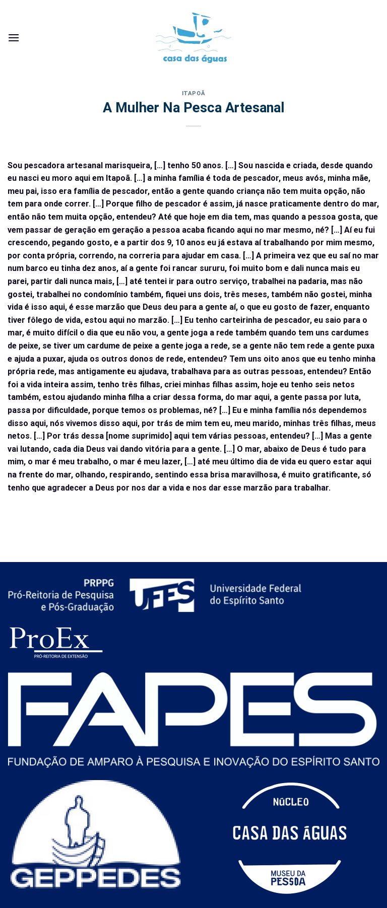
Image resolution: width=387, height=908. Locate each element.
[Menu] (14, 37)
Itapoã (193, 93)
